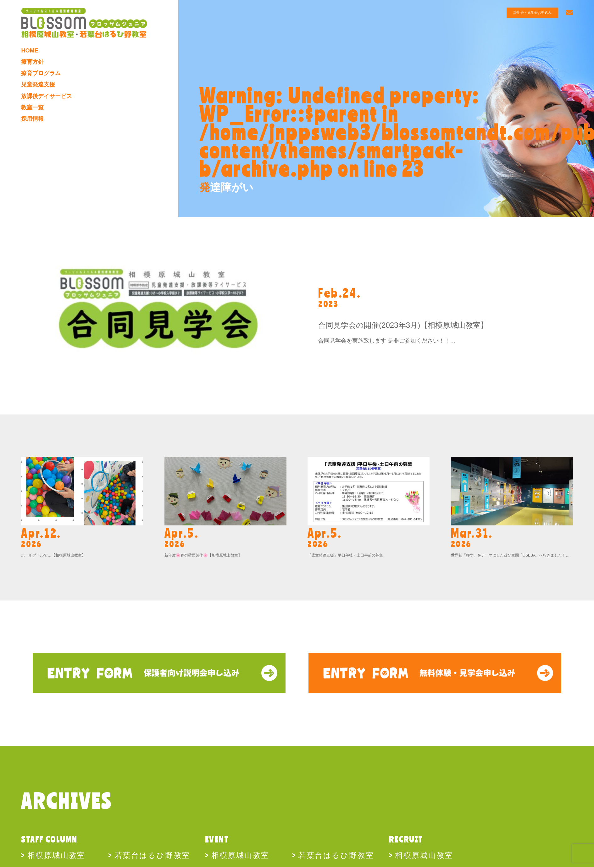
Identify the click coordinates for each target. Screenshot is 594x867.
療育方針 (32, 61)
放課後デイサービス (46, 95)
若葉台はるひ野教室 (152, 854)
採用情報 (32, 117)
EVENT (217, 839)
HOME (29, 50)
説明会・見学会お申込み (533, 12)
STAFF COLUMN (49, 839)
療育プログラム (41, 72)
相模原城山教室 (56, 854)
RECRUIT (406, 839)
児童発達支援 (38, 83)
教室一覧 (32, 106)
